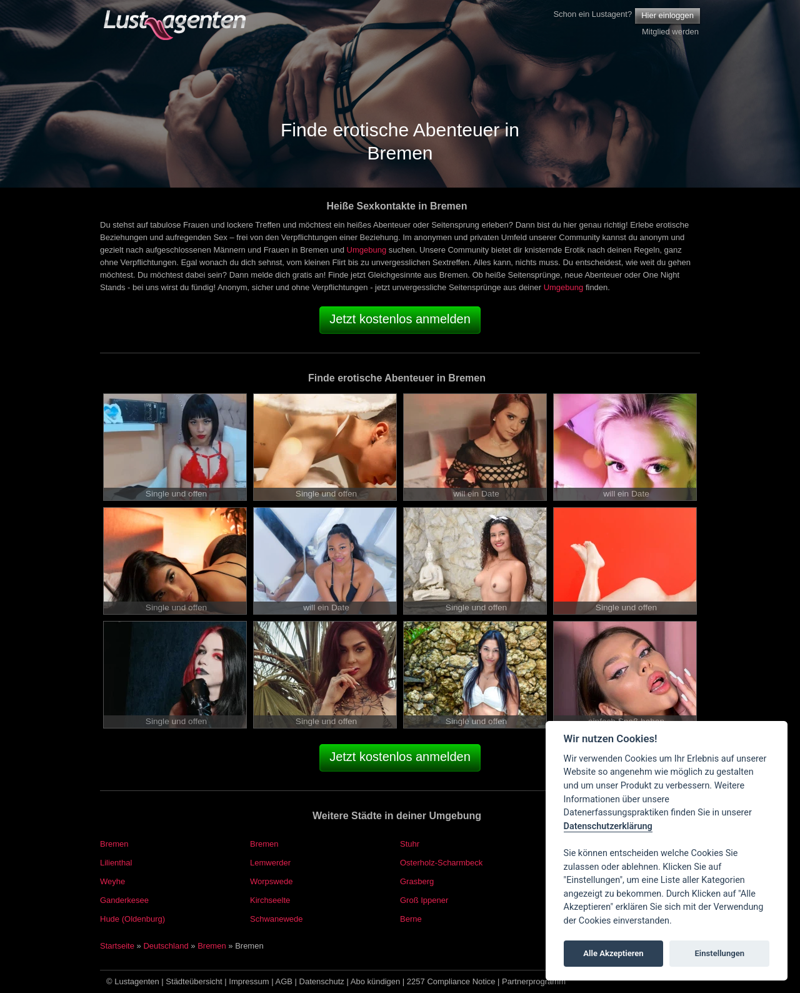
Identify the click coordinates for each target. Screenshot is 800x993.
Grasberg (417, 881)
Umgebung (367, 250)
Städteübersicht (194, 981)
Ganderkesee (124, 900)
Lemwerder (270, 862)
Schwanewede (276, 919)
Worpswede (271, 881)
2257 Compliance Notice (451, 981)
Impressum (249, 981)
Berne (411, 919)
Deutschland (165, 945)
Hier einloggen (667, 15)
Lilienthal (116, 862)
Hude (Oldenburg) (132, 919)
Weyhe (112, 881)
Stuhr (409, 844)
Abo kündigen (376, 981)
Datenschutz (321, 981)
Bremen (114, 844)
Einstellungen (719, 953)
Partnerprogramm (534, 981)
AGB (284, 981)
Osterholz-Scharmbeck (441, 862)
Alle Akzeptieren (613, 953)
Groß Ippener (424, 900)
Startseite (117, 945)
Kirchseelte (270, 900)
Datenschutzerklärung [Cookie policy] (608, 826)
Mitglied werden (670, 31)
